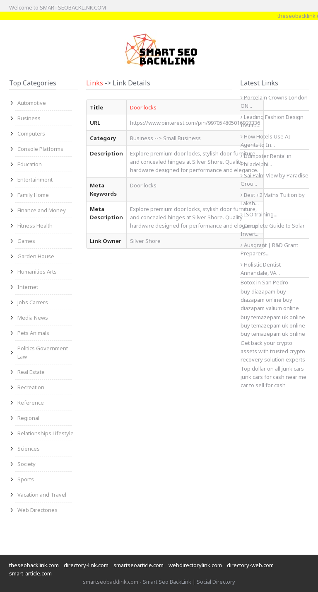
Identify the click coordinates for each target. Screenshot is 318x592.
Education (29, 164)
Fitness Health (35, 225)
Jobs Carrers (32, 302)
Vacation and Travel (41, 494)
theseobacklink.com (34, 565)
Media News (32, 317)
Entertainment (35, 179)
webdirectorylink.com (195, 565)
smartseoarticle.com (138, 565)
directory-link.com (86, 565)
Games (26, 241)
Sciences (28, 448)
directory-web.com (250, 565)
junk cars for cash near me (273, 377)
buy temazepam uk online (273, 325)
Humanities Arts (37, 271)
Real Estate (31, 372)
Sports (25, 479)
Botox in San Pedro (264, 282)
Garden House (35, 256)
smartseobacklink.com (110, 581)
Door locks (143, 107)
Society (26, 464)
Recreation (30, 387)
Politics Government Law (42, 352)
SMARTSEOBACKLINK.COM (73, 7)
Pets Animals (33, 333)
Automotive (31, 103)
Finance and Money (41, 210)
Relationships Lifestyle (45, 433)
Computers (31, 133)
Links (94, 82)
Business (29, 118)
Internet (27, 287)
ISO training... (259, 214)
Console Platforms (40, 149)
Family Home (33, 195)
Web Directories (37, 510)
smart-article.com (30, 573)
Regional (28, 418)
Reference (30, 402)
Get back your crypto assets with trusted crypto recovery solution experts (273, 351)
